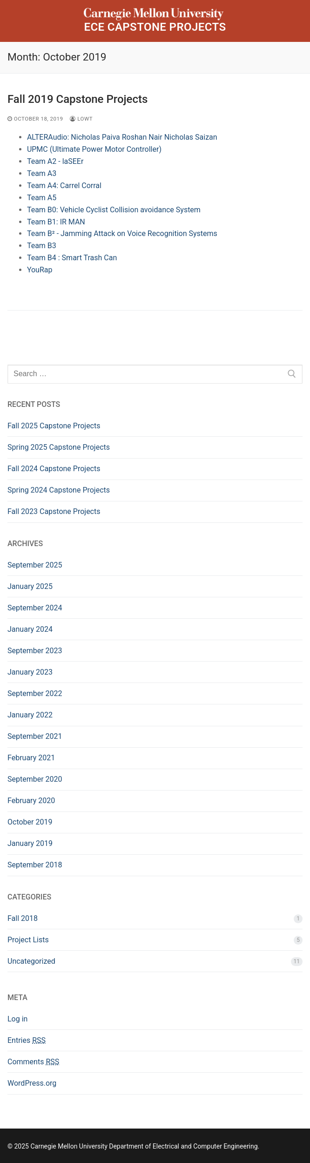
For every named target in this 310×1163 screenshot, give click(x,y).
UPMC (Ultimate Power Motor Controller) (94, 149)
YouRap (40, 269)
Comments (33, 1061)
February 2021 (31, 757)
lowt (81, 118)
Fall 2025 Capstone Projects (53, 425)
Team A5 (41, 197)
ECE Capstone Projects (155, 27)
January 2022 (30, 714)
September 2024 (34, 607)
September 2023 (34, 650)
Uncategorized (31, 961)
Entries (26, 1040)
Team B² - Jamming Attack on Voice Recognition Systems (122, 233)
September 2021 (34, 736)
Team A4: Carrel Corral (64, 185)
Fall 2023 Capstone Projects (53, 511)
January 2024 (30, 629)
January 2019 (30, 843)
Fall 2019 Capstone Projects (77, 99)
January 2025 (30, 586)
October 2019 (29, 822)
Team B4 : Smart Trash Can (72, 257)
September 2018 (34, 864)
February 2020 (31, 800)
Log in (17, 1018)
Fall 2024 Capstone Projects (53, 468)
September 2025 (34, 565)
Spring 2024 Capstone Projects (58, 490)
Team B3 (41, 245)
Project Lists (28, 939)
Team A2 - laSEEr (55, 161)
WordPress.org (31, 1083)
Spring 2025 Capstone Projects (58, 447)
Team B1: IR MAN (56, 221)
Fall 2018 (22, 918)
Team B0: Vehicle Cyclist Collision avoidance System (114, 209)
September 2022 (34, 693)
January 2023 (30, 672)
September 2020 (34, 779)
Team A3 (41, 173)
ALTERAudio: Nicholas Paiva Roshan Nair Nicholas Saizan (122, 137)
